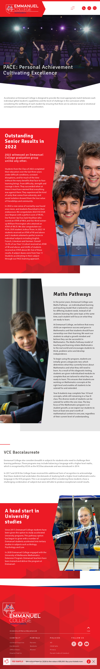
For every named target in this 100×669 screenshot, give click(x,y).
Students (33, 646)
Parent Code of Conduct (59, 653)
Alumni (33, 650)
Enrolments (14, 646)
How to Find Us (16, 653)
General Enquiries (17, 643)
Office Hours (15, 650)
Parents (33, 643)
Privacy (53, 650)
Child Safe (54, 646)
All (51, 643)
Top (88, 629)
